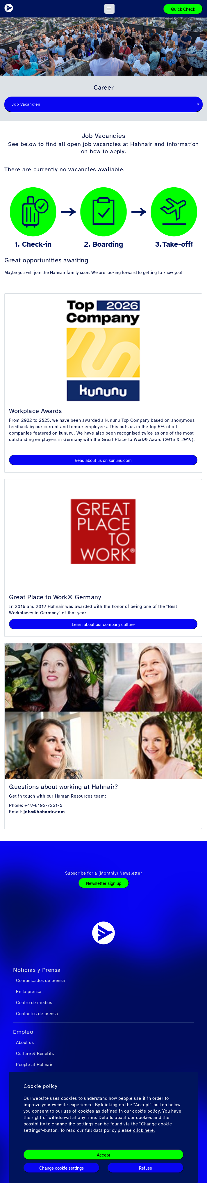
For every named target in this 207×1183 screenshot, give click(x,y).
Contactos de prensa (37, 1013)
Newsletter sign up (103, 883)
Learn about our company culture (103, 624)
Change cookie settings (61, 1168)
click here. (144, 1130)
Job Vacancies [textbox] (26, 104)
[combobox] (103, 104)
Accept (103, 1155)
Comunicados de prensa (40, 980)
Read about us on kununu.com (103, 460)
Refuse (145, 1168)
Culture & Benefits (35, 1053)
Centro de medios (34, 1002)
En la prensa (28, 991)
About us (25, 1042)
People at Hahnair (34, 1064)
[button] (109, 9)
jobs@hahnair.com (44, 811)
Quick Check (183, 9)
